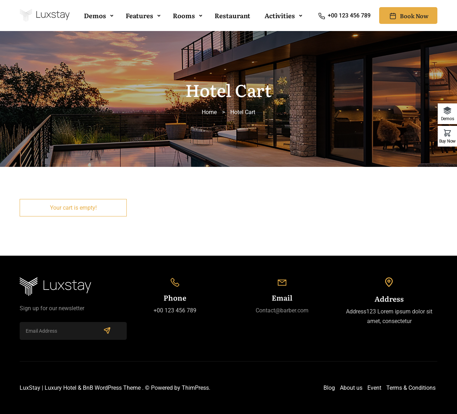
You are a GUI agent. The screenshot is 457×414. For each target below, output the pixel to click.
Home (209, 112)
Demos (95, 15)
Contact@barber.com (282, 310)
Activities (280, 15)
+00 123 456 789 (344, 15)
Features (139, 15)
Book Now (408, 15)
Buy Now (447, 141)
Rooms (184, 15)
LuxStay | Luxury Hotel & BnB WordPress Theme (80, 387)
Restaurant (232, 15)
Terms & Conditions (411, 387)
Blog (329, 387)
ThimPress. (196, 387)
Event (374, 387)
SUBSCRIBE (107, 330)
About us (351, 387)
